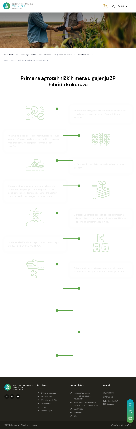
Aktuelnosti (46, 403)
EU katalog (78, 412)
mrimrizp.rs (108, 393)
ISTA (75, 416)
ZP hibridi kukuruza (83, 55)
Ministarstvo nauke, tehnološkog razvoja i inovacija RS (82, 396)
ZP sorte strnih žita (49, 400)
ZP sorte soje (46, 396)
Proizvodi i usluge (66, 55)
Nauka (43, 407)
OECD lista (78, 409)
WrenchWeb (126, 425)
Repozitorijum (46, 411)
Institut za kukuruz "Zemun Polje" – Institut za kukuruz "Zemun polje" (30, 55)
